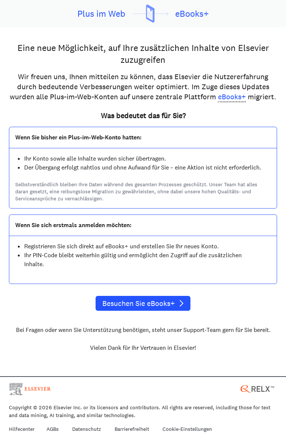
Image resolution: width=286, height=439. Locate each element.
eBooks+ (232, 96)
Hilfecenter (22, 429)
